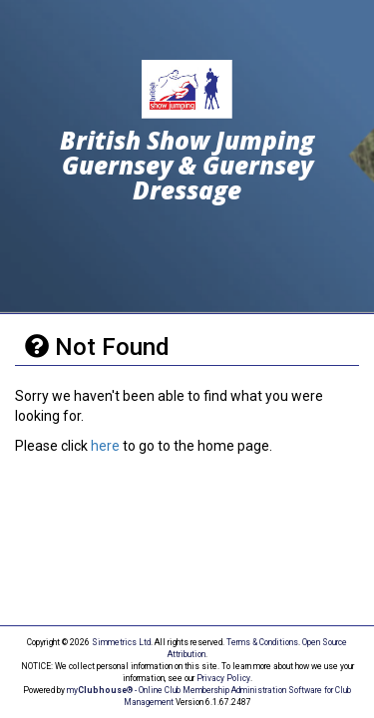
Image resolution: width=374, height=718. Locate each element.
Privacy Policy (223, 678)
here (105, 446)
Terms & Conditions (262, 642)
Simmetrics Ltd (121, 642)
